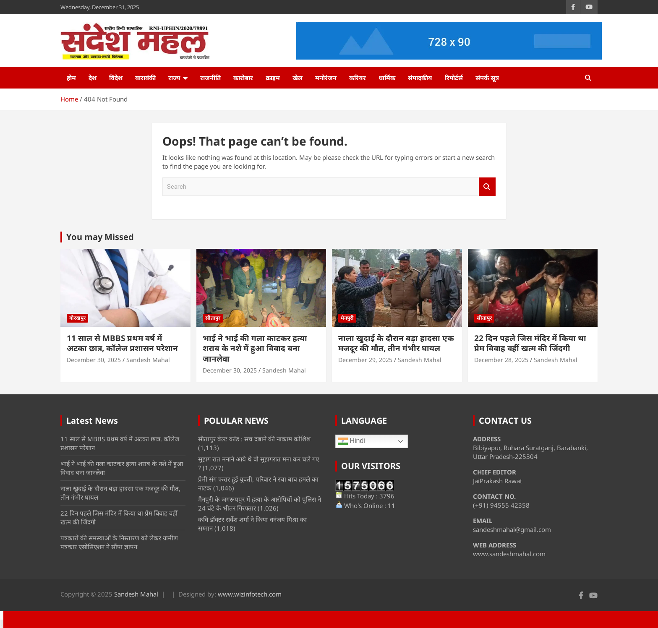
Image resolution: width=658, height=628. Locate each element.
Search (487, 186)
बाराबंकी (145, 77)
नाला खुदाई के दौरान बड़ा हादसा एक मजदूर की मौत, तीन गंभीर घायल (396, 343)
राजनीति (210, 77)
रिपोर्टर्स (454, 77)
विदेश (116, 77)
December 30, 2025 (94, 360)
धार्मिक (387, 77)
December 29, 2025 (365, 360)
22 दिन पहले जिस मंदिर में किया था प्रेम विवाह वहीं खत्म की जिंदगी (530, 343)
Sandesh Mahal (148, 360)
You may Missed (100, 236)
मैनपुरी (347, 317)
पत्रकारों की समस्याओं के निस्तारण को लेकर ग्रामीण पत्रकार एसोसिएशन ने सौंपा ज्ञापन (119, 542)
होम (71, 77)
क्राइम (273, 77)
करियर (357, 77)
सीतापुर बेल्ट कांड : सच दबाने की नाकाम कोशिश (254, 439)
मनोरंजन (326, 77)
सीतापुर (212, 317)
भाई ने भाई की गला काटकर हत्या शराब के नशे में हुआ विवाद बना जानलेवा (255, 348)
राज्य (174, 77)
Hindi (351, 441)
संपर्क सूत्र (487, 77)
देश (93, 77)
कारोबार (243, 77)
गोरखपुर (77, 317)
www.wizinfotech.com (250, 594)
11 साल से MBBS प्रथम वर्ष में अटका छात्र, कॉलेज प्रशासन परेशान (122, 343)
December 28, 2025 (501, 360)
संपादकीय (420, 77)
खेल (297, 77)
